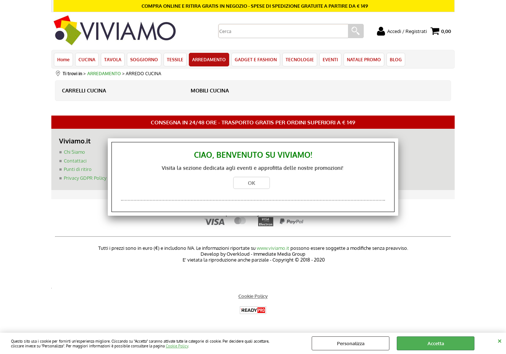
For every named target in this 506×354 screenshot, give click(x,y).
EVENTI (330, 59)
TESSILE (175, 59)
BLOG (396, 59)
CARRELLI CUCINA (84, 90)
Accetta (436, 343)
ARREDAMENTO (209, 59)
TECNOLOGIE (300, 59)
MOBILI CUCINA (210, 90)
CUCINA (86, 59)
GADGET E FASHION (256, 59)
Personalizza (350, 343)
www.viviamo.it (273, 248)
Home (63, 59)
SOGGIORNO (144, 59)
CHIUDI (499, 340)
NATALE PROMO (364, 59)
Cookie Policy (177, 345)
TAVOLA (112, 59)
